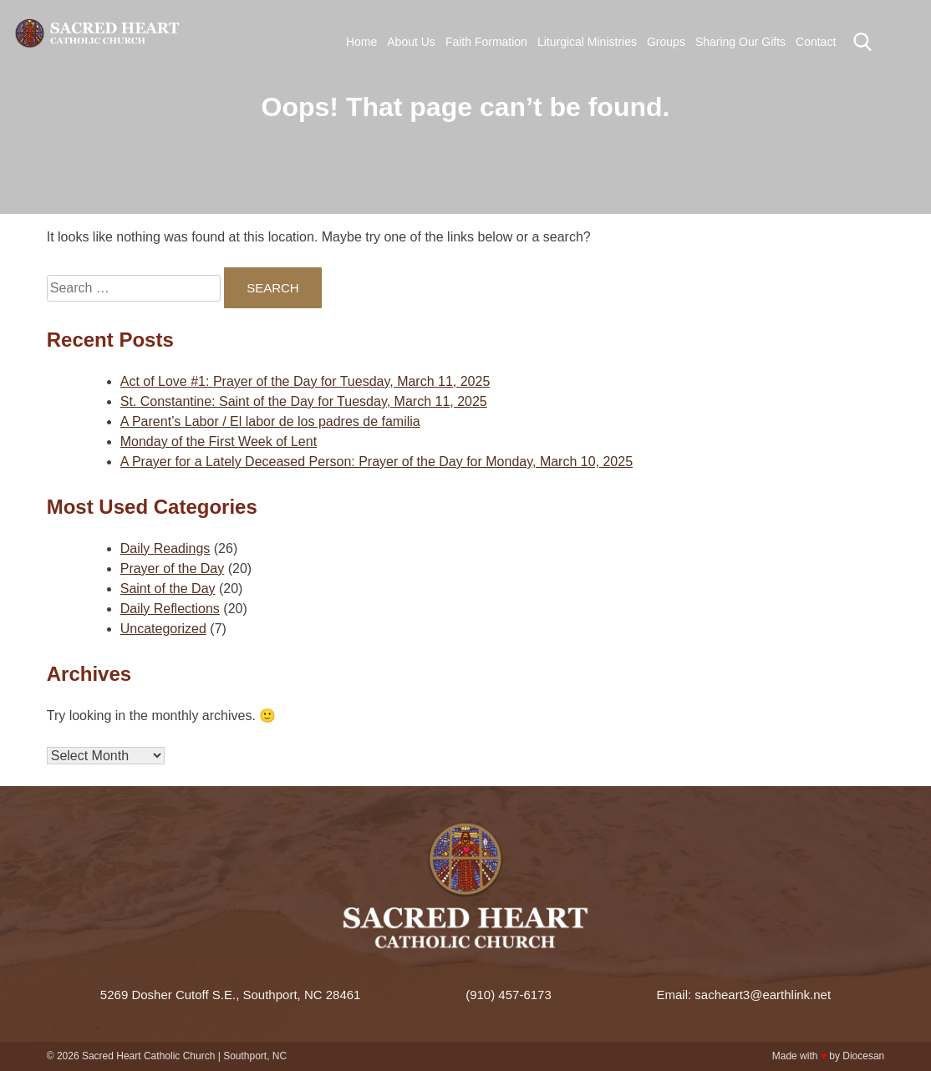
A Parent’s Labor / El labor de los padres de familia (270, 421)
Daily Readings (165, 548)
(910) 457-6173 (509, 994)
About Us (411, 41)
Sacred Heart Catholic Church (148, 1056)
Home (361, 41)
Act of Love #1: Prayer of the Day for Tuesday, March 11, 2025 (305, 381)
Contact (816, 41)
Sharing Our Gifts (740, 41)
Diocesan (863, 1056)
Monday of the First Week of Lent (218, 441)
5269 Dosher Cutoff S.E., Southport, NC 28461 (230, 994)
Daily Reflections (170, 608)
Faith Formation (486, 41)
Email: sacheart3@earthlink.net (743, 994)
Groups (666, 41)
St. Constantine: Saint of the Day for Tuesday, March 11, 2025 (303, 401)
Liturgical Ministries (587, 41)
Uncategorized (163, 629)
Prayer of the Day (172, 568)
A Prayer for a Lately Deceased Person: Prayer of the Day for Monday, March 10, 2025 (376, 461)
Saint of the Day (168, 588)
